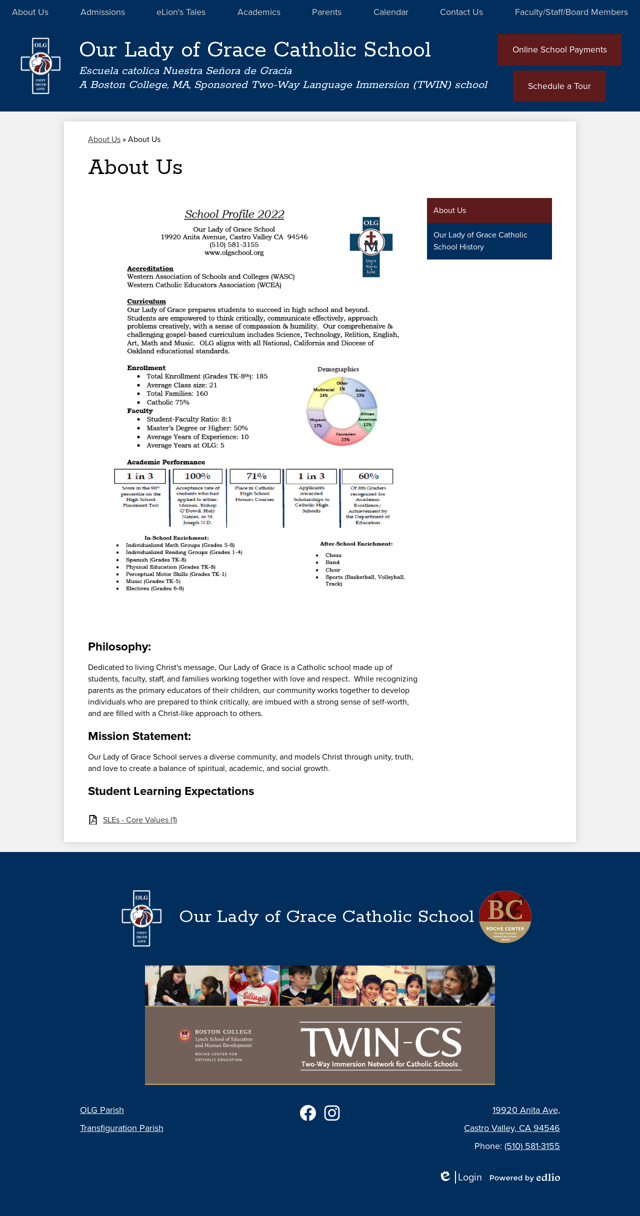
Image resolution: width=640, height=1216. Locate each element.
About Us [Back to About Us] (104, 140)
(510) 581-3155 (532, 1146)
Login (460, 1177)
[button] (30, 12)
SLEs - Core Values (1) (140, 821)
